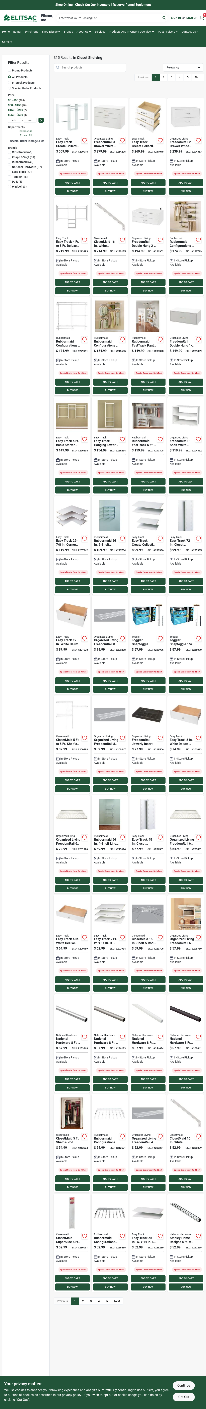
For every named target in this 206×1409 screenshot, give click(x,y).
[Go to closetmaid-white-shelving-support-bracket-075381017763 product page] (185, 1143)
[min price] (14, 120)
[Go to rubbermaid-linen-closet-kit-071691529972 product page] (110, 844)
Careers (7, 41)
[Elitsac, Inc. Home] (20, 18)
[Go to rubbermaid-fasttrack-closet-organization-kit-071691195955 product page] (147, 446)
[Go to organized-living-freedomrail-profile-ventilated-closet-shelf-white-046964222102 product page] (147, 1143)
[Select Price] (41, 120)
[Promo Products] (9, 70)
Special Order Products (26, 88)
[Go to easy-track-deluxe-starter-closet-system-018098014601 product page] (72, 246)
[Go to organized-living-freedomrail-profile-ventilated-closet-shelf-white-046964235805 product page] (72, 844)
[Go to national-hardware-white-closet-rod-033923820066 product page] (147, 1043)
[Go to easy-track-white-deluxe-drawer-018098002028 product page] (72, 645)
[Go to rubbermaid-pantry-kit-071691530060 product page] (110, 545)
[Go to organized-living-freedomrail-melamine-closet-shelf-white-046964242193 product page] (185, 944)
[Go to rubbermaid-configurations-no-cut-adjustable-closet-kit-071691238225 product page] (72, 346)
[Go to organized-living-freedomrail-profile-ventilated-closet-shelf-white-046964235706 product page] (185, 844)
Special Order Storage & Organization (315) (37, 141)
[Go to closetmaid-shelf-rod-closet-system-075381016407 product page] (72, 1143)
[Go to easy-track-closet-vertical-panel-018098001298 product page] (147, 844)
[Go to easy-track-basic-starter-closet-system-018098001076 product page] (72, 446)
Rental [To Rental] (17, 31)
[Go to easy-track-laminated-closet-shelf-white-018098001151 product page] (147, 1243)
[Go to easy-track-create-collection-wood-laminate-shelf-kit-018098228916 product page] (147, 545)
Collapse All (25, 131)
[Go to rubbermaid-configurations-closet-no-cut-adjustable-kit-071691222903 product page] (185, 246)
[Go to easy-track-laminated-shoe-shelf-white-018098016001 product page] (110, 944)
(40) (22, 162)
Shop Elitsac (50, 31)
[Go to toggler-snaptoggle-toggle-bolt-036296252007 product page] (185, 645)
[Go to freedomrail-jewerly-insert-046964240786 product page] (147, 744)
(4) (17, 181)
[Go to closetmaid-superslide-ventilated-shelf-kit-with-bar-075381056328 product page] (72, 1243)
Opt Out (183, 1397)
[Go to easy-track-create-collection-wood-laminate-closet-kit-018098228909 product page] (72, 147)
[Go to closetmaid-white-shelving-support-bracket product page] (110, 246)
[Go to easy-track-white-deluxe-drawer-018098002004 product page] (72, 944)
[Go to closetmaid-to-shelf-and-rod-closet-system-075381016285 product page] (72, 744)
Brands (68, 31)
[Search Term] (112, 18)
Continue (183, 1385)
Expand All (26, 135)
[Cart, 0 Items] (202, 18)
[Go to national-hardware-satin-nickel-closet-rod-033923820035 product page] (110, 1043)
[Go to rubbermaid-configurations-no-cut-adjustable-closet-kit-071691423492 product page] (110, 346)
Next (198, 77)
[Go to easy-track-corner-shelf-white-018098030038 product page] (72, 545)
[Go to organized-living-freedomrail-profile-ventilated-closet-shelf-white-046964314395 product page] (110, 645)
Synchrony (31, 31)
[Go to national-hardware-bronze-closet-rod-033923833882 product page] (185, 1043)
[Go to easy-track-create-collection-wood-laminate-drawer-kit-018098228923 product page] (147, 147)
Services (100, 31)
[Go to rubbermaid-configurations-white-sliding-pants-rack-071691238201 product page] (110, 1143)
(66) (22, 152)
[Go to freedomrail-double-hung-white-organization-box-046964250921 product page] (147, 246)
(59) (23, 157)
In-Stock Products (23, 83)
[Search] (164, 17)
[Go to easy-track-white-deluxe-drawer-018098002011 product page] (185, 744)
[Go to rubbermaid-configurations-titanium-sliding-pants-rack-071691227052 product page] (110, 1243)
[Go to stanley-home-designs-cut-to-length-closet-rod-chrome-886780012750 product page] (185, 1243)
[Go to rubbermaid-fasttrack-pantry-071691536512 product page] (147, 346)
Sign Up (191, 17)
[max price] (30, 120)
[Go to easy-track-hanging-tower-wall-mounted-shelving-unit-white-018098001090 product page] (110, 446)
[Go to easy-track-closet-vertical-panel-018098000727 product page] (185, 545)
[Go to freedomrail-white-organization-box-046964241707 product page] (110, 147)
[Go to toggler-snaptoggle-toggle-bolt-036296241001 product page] (147, 645)
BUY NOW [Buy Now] (72, 191)
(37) (27, 167)
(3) (19, 186)
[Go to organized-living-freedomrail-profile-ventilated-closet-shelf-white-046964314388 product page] (110, 744)
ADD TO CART (72, 182)
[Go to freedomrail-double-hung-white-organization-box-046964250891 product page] (185, 346)
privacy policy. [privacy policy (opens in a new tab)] (72, 1395)
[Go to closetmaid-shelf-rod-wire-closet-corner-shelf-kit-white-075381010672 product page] (147, 944)
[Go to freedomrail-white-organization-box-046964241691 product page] (185, 147)
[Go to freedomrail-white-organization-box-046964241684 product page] (185, 446)
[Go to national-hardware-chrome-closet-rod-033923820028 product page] (72, 1043)
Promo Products (22, 70)
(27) (22, 171)
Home (6, 31)
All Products (19, 77)
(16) (20, 176)
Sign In (176, 17)
